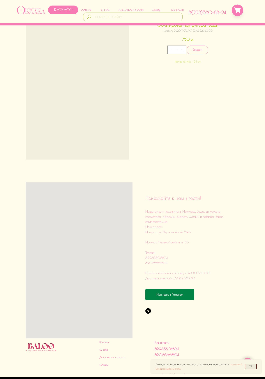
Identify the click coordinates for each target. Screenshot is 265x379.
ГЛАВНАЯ (86, 9)
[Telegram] (148, 311)
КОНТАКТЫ (177, 9)
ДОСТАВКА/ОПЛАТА (131, 9)
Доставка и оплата (111, 346)
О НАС (105, 9)
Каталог (104, 331)
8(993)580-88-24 (207, 12)
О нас (103, 338)
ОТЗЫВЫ (156, 9)
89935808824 (167, 338)
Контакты (162, 331)
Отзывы (103, 353)
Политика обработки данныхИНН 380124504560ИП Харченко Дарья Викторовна (173, 358)
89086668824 (167, 344)
